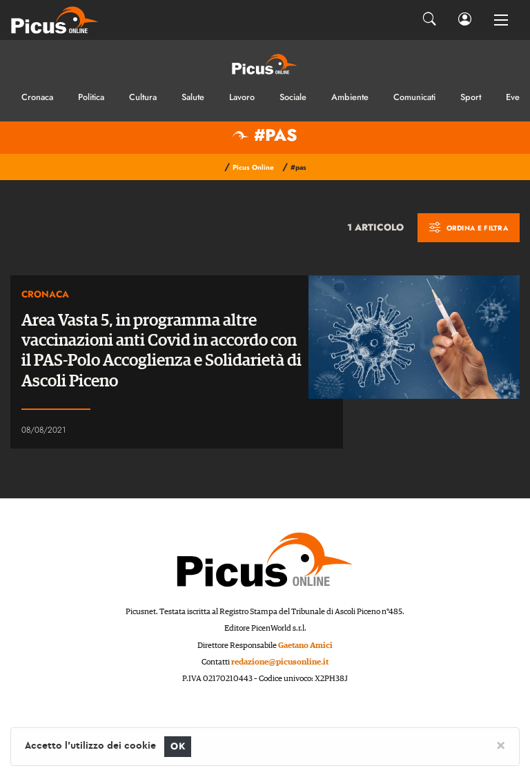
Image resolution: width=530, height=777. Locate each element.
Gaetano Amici (305, 645)
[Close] (500, 744)
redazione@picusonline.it (279, 662)
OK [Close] (177, 746)
